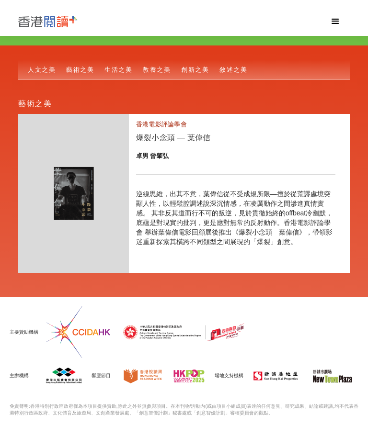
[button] (335, 21)
